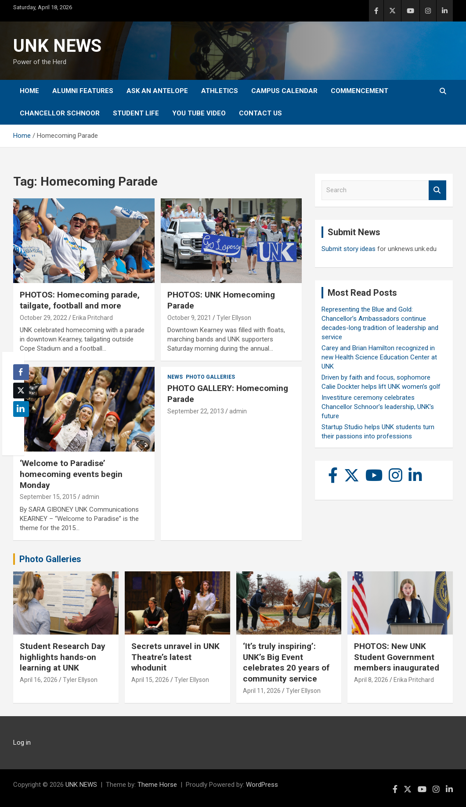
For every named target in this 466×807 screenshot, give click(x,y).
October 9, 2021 (189, 317)
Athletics (219, 91)
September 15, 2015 (48, 496)
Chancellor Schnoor (60, 113)
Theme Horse (157, 785)
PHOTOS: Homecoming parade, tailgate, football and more (80, 300)
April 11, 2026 (262, 690)
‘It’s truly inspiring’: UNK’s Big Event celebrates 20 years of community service (286, 662)
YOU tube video (199, 113)
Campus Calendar (284, 91)
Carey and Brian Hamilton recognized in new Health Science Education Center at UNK (379, 357)
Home (29, 91)
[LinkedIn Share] (21, 409)
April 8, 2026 (371, 679)
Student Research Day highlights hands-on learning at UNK (62, 657)
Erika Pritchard (92, 317)
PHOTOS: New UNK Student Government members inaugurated (396, 657)
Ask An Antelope (157, 91)
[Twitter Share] (21, 390)
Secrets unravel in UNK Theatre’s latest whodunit (175, 657)
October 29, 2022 (43, 317)
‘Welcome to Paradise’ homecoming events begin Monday (71, 474)
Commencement (359, 91)
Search (437, 190)
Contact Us (260, 113)
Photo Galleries (210, 377)
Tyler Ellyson (234, 317)
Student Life (136, 113)
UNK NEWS (57, 46)
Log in (22, 742)
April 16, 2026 (39, 679)
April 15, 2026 (150, 679)
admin (90, 496)
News (175, 377)
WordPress (262, 785)
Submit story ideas (349, 249)
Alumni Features (82, 91)
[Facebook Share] (21, 372)
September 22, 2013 (195, 411)
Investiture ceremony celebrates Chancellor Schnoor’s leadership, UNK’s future (378, 407)
